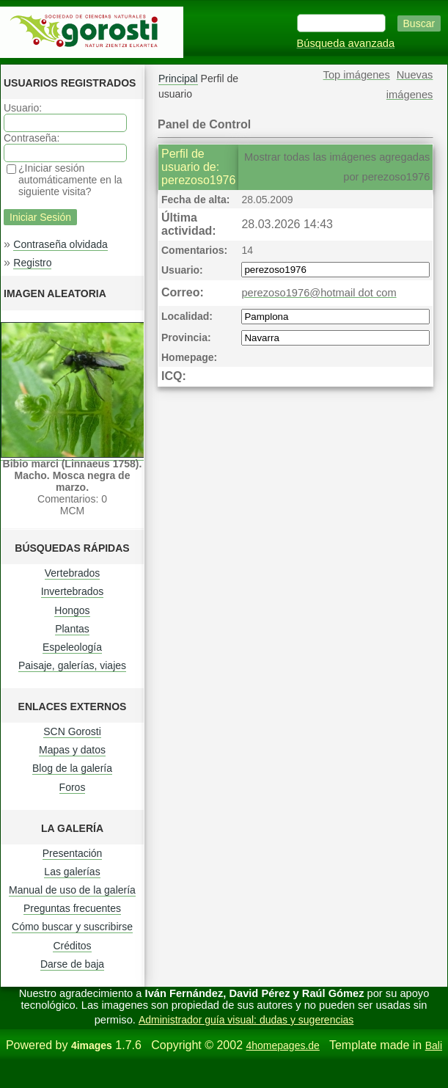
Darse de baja (72, 964)
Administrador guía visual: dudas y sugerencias (246, 1020)
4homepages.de (282, 1045)
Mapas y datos (72, 750)
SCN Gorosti (72, 731)
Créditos (72, 946)
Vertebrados (72, 573)
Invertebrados (72, 591)
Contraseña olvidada (60, 244)
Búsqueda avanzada (346, 43)
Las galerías (72, 871)
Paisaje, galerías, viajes (72, 665)
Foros (72, 787)
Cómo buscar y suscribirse (72, 926)
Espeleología (72, 647)
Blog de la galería (72, 768)
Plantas (72, 629)
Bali (433, 1045)
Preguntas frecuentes (72, 908)
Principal (178, 78)
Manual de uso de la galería (72, 890)
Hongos (71, 610)
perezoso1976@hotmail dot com (318, 293)
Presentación (73, 853)
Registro (32, 263)
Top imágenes (356, 75)
